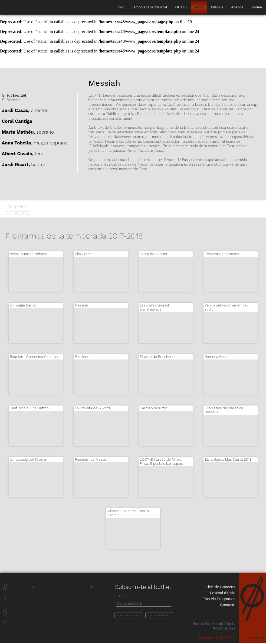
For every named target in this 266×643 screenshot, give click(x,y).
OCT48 (181, 7)
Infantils (217, 7)
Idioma (256, 7)
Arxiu (199, 7)
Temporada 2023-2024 (149, 7)
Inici (120, 7)
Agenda (237, 7)
